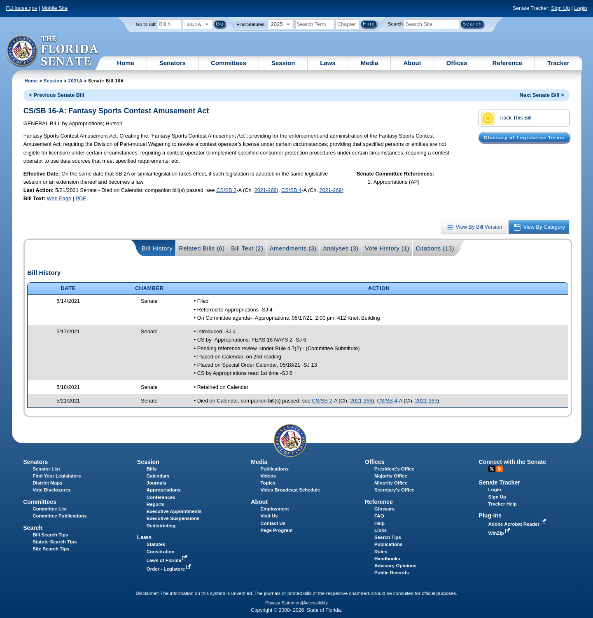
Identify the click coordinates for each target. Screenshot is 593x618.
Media (369, 62)
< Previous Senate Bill (56, 95)
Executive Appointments (174, 511)
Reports (156, 504)
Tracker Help (502, 503)
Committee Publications (59, 515)
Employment (274, 508)
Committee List (50, 508)
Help (379, 523)
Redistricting (161, 525)
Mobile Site (55, 8)
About (412, 62)
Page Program (276, 530)
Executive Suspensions (173, 518)
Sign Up (560, 8)
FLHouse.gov (21, 8)
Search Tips (387, 537)
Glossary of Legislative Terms (523, 137)
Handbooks (387, 558)
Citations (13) (435, 248)
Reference (508, 62)
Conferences (161, 497)
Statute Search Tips (55, 541)
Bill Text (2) (247, 248)
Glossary (384, 508)
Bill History (157, 248)
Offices (456, 62)
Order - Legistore (170, 568)
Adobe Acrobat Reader (518, 524)
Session (283, 62)
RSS (499, 469)
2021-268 (265, 190)
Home (125, 62)
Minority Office (391, 482)
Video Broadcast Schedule (290, 489)
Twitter (491, 469)
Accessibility (315, 602)
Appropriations (164, 489)
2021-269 (331, 190)
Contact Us (272, 523)
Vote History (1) (387, 248)
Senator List (46, 468)
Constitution (161, 551)
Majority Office (390, 475)
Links (380, 530)
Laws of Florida (168, 560)
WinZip (500, 533)
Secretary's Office (394, 489)
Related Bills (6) (202, 248)
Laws (328, 62)
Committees (228, 62)
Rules (380, 551)
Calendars (158, 475)
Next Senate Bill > (542, 95)
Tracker (558, 62)
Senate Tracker (499, 482)
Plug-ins (490, 515)
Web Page (59, 198)
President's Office (394, 468)
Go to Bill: (146, 24)
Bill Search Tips (50, 534)
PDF (80, 198)
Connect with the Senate (512, 462)
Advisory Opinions (395, 565)
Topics (267, 482)
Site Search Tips (51, 548)
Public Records (391, 572)
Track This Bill (506, 118)
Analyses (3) (341, 248)
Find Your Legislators (57, 475)
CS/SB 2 (226, 190)
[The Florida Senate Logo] (53, 51)
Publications (274, 468)
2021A (75, 80)
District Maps (47, 482)
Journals (156, 482)
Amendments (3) (293, 248)
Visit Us (269, 515)
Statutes (156, 544)
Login (580, 8)
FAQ (379, 515)
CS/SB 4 (291, 190)
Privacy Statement (283, 602)
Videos (268, 475)
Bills (151, 468)
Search (395, 23)
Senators (172, 62)
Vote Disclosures (52, 489)
